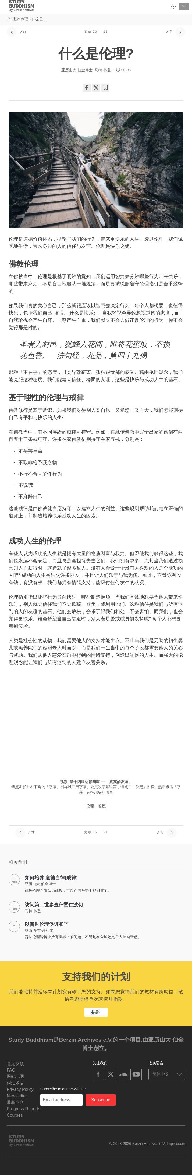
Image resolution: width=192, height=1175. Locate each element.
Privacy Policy (20, 1089)
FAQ (11, 1070)
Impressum (176, 1143)
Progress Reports (23, 1108)
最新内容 (15, 1102)
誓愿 (102, 806)
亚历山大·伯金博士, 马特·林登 (86, 70)
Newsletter (17, 1096)
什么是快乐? (82, 313)
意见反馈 (15, 1063)
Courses (15, 1115)
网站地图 (15, 1076)
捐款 (96, 1012)
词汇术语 (15, 1083)
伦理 (90, 806)
